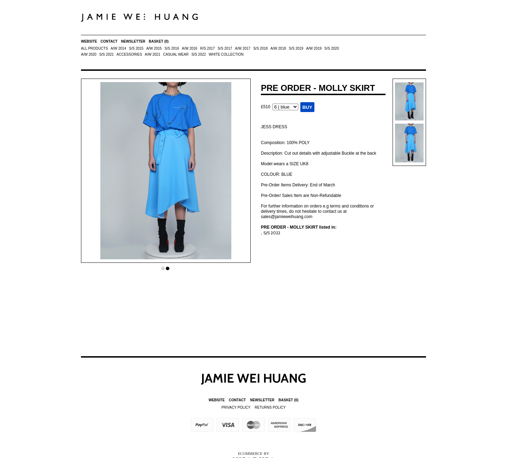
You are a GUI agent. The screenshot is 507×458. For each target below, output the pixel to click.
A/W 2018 (278, 48)
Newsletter (133, 41)
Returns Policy (270, 407)
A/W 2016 (189, 48)
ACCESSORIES (129, 54)
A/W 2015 (154, 48)
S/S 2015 (136, 48)
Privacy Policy (235, 407)
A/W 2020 (88, 54)
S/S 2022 (199, 54)
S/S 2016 (171, 48)
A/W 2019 (313, 48)
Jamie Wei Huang (253, 378)
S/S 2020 (331, 48)
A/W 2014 (118, 48)
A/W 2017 (242, 48)
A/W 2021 (152, 54)
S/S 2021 (106, 54)
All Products (94, 48)
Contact (109, 41)
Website (89, 41)
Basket (159, 41)
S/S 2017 (225, 48)
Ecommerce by (253, 453)
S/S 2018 (260, 48)
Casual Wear (175, 54)
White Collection (226, 54)
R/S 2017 (207, 48)
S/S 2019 (296, 48)
